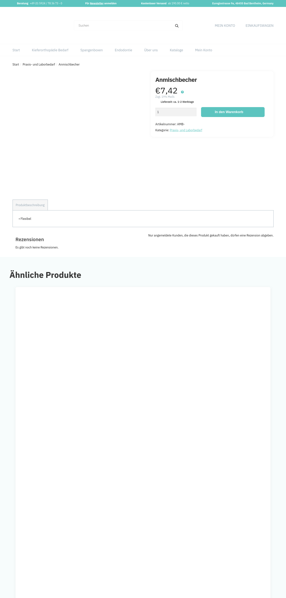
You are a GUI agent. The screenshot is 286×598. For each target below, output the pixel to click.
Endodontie (123, 50)
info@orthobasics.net (115, 547)
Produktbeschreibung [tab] (30, 175)
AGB (246, 562)
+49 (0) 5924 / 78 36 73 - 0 (46, 3)
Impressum (251, 547)
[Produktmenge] (176, 112)
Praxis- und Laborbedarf (39, 64)
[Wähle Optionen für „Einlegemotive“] (195, 392)
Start (16, 50)
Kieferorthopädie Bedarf (50, 50)
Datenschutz (251, 554)
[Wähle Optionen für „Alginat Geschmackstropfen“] (130, 392)
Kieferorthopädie (196, 554)
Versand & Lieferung (256, 577)
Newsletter (97, 3)
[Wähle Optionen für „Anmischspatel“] (259, 392)
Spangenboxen (91, 50)
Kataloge (176, 50)
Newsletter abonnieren (116, 568)
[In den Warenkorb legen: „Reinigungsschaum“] (65, 392)
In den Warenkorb (229, 112)
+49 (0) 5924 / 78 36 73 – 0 (119, 554)
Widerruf (249, 569)
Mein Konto (225, 25)
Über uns (151, 50)
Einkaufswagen (260, 25)
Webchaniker (177, 592)
